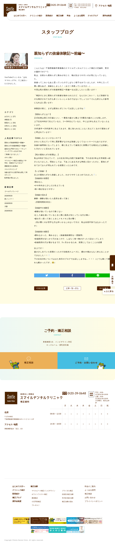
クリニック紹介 (36, 16)
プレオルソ (36, 505)
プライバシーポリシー (94, 501)
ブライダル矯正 (67, 491)
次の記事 (103, 288)
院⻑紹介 (49, 16)
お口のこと (8, 116)
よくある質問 (79, 16)
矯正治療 (59, 16)
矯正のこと (8, 129)
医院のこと (8, 123)
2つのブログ (93, 16)
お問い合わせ (90, 498)
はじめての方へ (20, 16)
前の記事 (40, 288)
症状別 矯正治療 (67, 494)
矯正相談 (88, 494)
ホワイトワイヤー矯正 (39, 494)
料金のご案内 (90, 486)
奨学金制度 (107, 16)
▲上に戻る (109, 291)
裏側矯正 (35, 498)
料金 (68, 16)
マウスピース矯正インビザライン (43, 491)
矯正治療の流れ (67, 501)
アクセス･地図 (105, 6)
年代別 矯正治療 (67, 498)
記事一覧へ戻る (72, 288)
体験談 (6, 119)
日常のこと (8, 126)
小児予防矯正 (36, 501)
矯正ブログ (16, 498)
